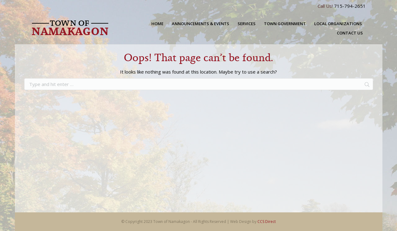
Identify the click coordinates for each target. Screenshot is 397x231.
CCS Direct (266, 221)
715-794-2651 (350, 6)
